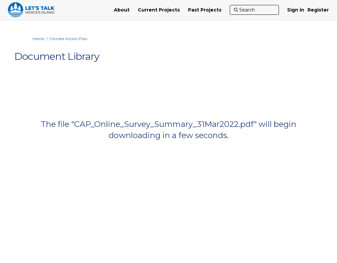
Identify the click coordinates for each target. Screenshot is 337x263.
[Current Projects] (158, 9)
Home (38, 38)
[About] (121, 9)
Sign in (295, 10)
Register (318, 10)
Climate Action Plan (68, 38)
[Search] (254, 10)
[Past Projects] (204, 9)
